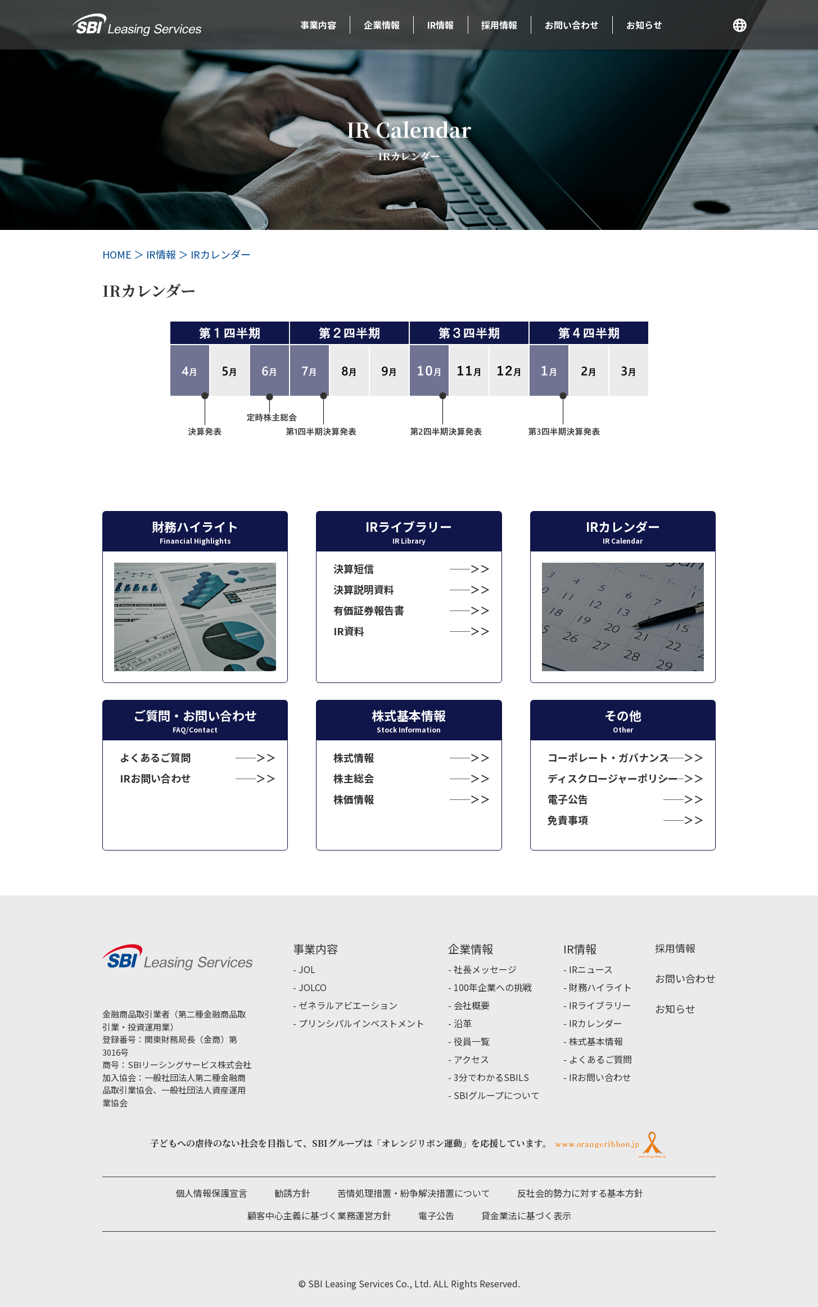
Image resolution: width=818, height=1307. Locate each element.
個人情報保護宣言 (211, 1193)
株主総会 (353, 778)
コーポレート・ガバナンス (608, 757)
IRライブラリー (600, 1005)
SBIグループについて (497, 1095)
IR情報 (440, 24)
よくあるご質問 (155, 757)
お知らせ (644, 24)
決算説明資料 (363, 589)
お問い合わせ (572, 24)
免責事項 (568, 819)
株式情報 (353, 757)
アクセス (471, 1059)
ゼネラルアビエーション (348, 1005)
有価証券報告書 (368, 610)
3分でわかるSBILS (491, 1077)
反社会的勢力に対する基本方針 (580, 1193)
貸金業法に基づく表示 (526, 1215)
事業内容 (318, 24)
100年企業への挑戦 (493, 987)
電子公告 (568, 799)
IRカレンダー (595, 1023)
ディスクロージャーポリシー (613, 778)
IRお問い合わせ (155, 778)
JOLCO (313, 987)
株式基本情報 (596, 1041)
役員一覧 (472, 1041)
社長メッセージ (485, 969)
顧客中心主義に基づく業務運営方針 (319, 1215)
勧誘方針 (292, 1193)
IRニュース (591, 969)
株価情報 (353, 799)
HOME (117, 254)
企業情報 (382, 24)
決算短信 (353, 568)
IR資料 (348, 630)
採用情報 (499, 24)
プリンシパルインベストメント (361, 1023)
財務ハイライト (600, 987)
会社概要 (472, 1005)
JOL (307, 969)
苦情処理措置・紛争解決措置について (413, 1193)
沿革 (463, 1023)
